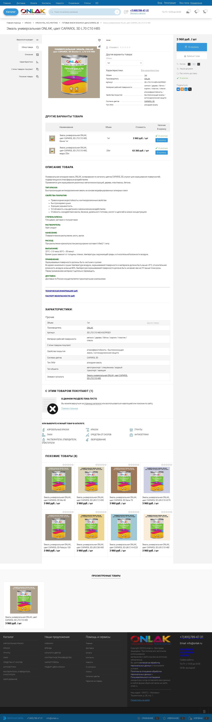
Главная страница (69, 406)
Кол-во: (183, 63)
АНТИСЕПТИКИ (139, 433)
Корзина (198, 718)
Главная (7, 3)
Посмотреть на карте (140, 698)
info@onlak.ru (194, 641)
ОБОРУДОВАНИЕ (96, 438)
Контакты (46, 3)
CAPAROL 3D (149, 101)
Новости (60, 3)
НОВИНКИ (49, 642)
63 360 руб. (140, 150)
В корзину (161, 140)
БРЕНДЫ (48, 646)
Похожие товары (29, 76)
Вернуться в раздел (28, 40)
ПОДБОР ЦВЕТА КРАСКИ (55, 665)
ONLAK (147, 79)
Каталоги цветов (92, 675)
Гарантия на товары (94, 679)
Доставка (21, 3)
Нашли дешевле (185, 68)
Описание (32, 54)
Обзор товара (30, 47)
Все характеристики (150, 70)
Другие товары (151, 323)
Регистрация (170, 3)
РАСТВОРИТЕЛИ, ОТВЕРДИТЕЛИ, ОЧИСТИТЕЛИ (16, 671)
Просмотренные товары (106, 574)
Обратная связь (13, 718)
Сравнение (148, 718)
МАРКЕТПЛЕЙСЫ (52, 660)
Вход (160, 3)
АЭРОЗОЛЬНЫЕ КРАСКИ (55, 428)
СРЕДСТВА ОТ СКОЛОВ (98, 433)
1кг (145, 75)
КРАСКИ (92, 428)
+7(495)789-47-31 (139, 10)
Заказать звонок (137, 13)
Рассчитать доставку (187, 73)
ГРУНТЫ (136, 428)
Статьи (87, 3)
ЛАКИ (47, 433)
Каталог (11, 11)
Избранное (174, 718)
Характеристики (29, 62)
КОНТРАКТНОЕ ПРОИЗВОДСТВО (58, 656)
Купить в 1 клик (192, 56)
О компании (74, 3)
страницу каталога (92, 402)
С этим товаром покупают (25, 69)
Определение (196, 3)
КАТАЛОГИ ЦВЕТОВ (53, 651)
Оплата (33, 3)
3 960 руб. (140, 138)
